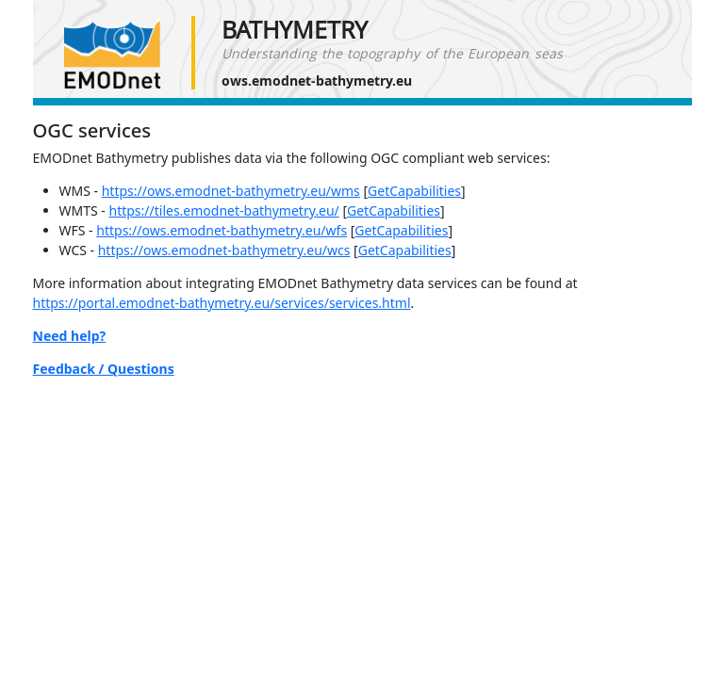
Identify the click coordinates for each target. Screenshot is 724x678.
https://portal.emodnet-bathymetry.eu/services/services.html (222, 303)
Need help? (70, 336)
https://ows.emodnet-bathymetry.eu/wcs (224, 250)
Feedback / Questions (103, 369)
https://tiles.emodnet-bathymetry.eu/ (223, 210)
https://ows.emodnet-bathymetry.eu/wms (231, 191)
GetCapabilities (414, 191)
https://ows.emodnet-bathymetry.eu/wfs (221, 230)
